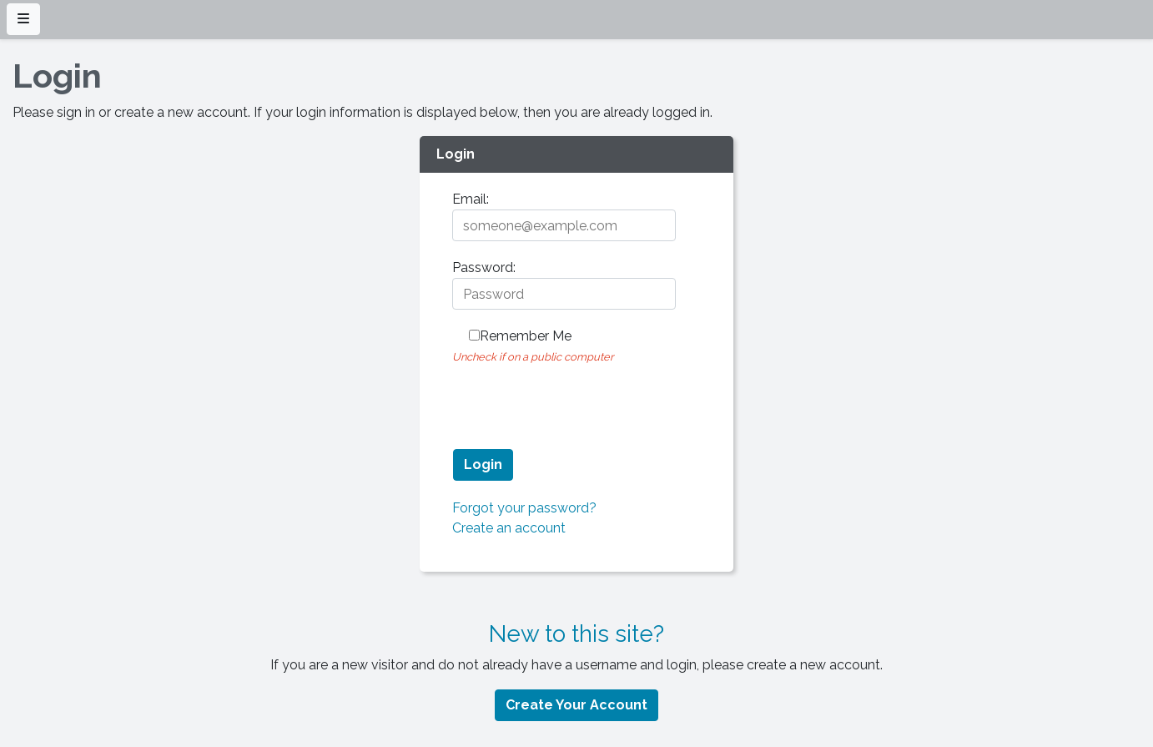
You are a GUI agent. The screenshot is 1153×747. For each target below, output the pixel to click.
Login (483, 464)
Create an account (509, 528)
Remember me (525, 336)
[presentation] (579, 399)
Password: (484, 267)
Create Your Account (576, 705)
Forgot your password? (524, 508)
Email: (470, 199)
